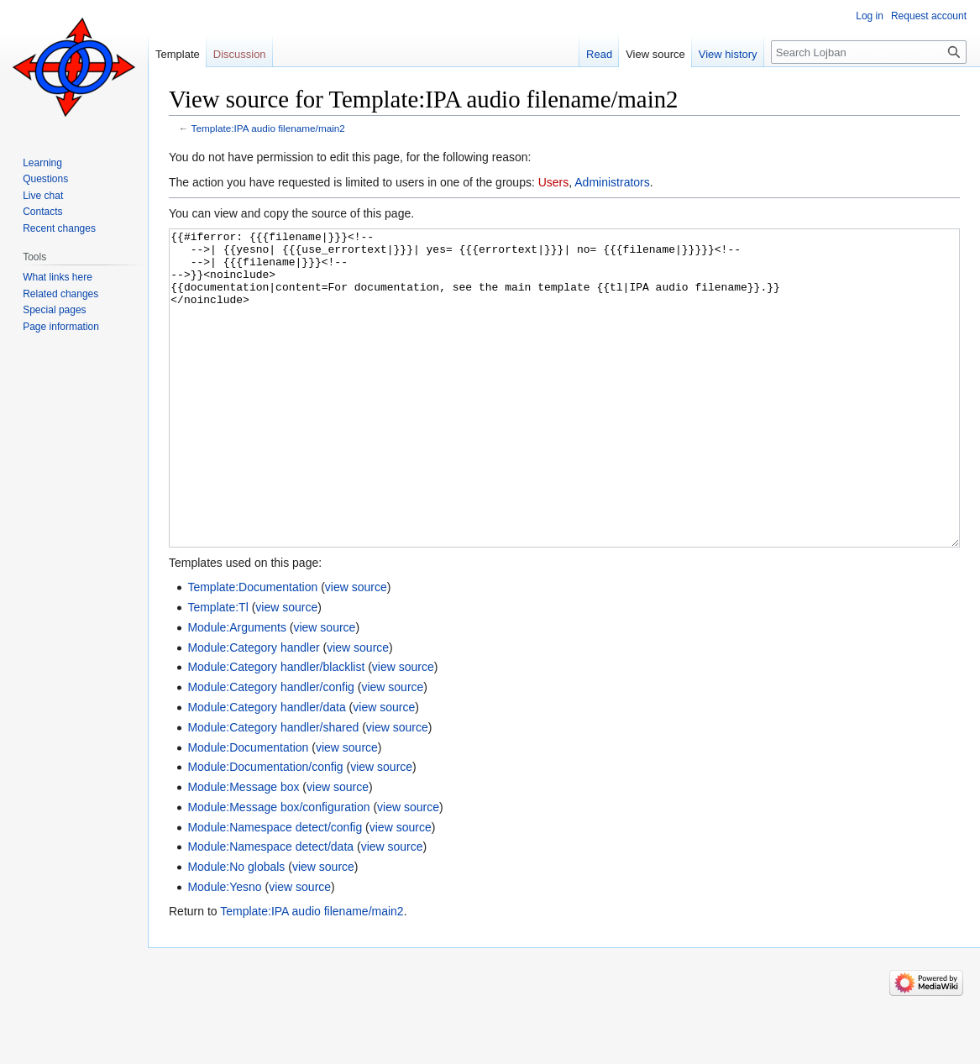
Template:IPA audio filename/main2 (268, 128)
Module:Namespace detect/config (274, 890)
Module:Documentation (247, 810)
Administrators (611, 182)
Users (553, 182)
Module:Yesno (224, 950)
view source (356, 650)
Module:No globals (236, 929)
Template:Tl (217, 670)
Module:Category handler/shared (273, 790)
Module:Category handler (253, 710)
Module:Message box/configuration (278, 870)
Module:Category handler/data (266, 770)
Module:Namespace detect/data (270, 909)
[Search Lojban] (869, 52)
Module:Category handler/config (270, 750)
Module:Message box (243, 850)
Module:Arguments (236, 690)
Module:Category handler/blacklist (275, 729)
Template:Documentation (252, 650)
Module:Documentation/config (265, 829)
